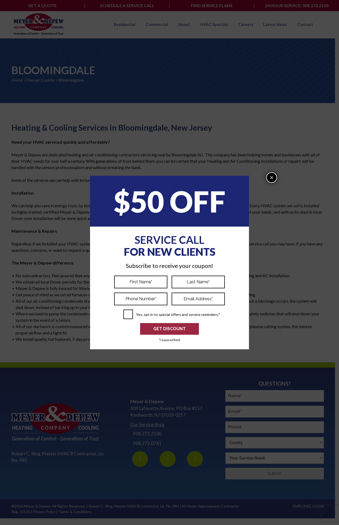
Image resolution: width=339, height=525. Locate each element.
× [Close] (271, 177)
